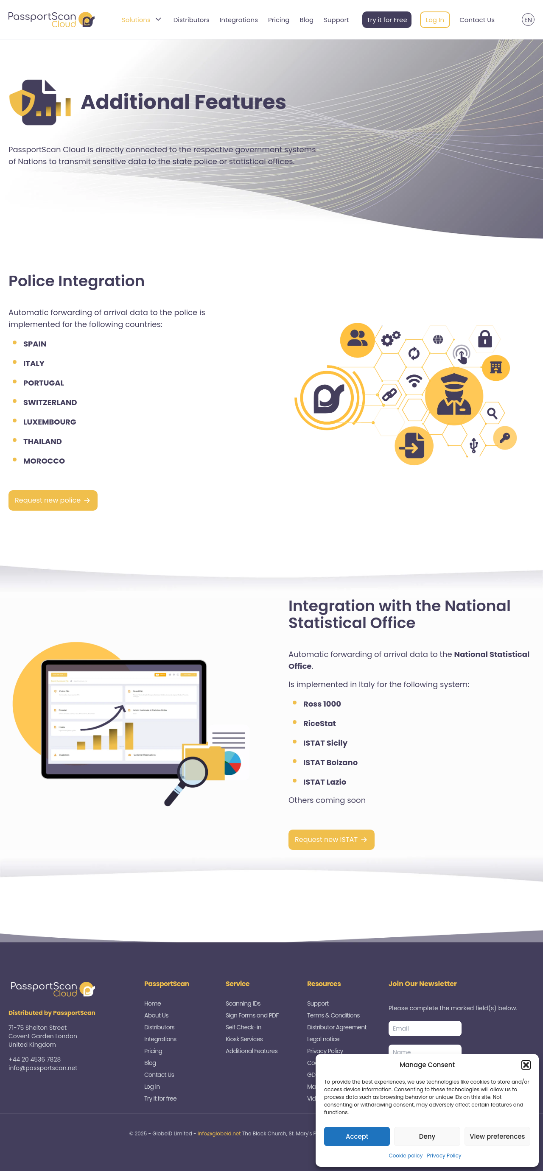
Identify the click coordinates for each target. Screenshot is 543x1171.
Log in (152, 1086)
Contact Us (477, 19)
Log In (435, 19)
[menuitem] (528, 19)
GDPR (314, 1074)
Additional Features (251, 1051)
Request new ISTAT (326, 839)
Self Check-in (243, 1027)
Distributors (192, 19)
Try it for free (160, 1098)
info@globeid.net (219, 1133)
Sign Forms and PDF (252, 1015)
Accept (357, 1136)
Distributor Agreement (337, 1027)
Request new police (48, 500)
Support (336, 19)
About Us (156, 1015)
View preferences (497, 1136)
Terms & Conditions (333, 1015)
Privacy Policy (444, 1155)
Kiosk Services (244, 1039)
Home (152, 1003)
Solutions (142, 20)
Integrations (239, 19)
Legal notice (323, 1039)
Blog (307, 19)
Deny (427, 1136)
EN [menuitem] (528, 19)
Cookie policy (406, 1155)
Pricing (279, 19)
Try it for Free (387, 19)
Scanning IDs (243, 1003)
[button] (526, 1065)
